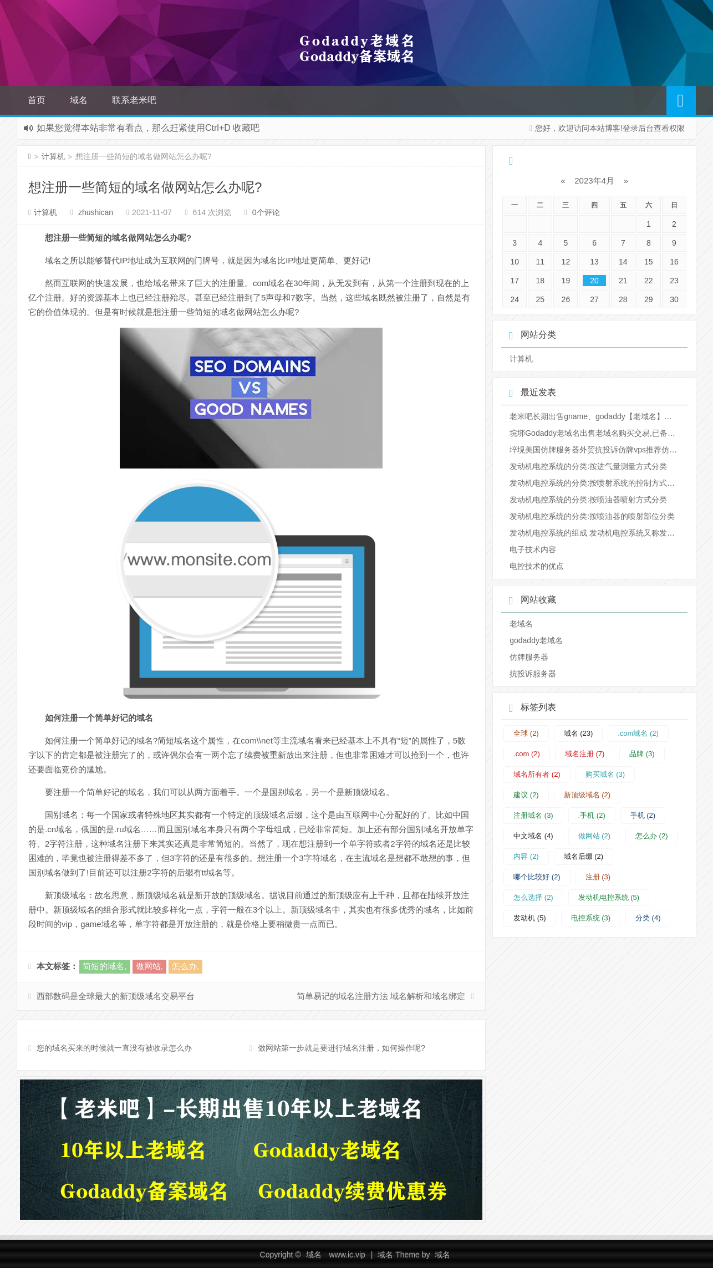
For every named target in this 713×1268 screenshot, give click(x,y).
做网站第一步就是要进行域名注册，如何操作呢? (341, 1047)
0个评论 (266, 212)
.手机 (591, 815)
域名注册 (585, 754)
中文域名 (533, 836)
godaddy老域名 (536, 640)
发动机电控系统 (609, 897)
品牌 (642, 754)
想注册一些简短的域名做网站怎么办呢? (145, 187)
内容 (526, 856)
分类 (648, 918)
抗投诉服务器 (533, 673)
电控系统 (591, 918)
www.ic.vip (347, 1254)
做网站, (149, 966)
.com (526, 754)
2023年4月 (594, 180)
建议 (526, 795)
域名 (79, 100)
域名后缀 (584, 856)
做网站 (594, 836)
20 (594, 280)
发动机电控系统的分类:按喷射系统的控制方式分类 (596, 482)
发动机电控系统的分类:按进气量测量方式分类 (588, 466)
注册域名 (533, 815)
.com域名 (638, 733)
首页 (36, 100)
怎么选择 (533, 897)
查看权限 (669, 128)
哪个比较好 (537, 877)
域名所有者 (537, 774)
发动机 (529, 918)
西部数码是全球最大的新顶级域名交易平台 (116, 996)
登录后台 (638, 128)
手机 (643, 815)
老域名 (521, 623)
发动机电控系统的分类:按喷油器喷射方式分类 (588, 499)
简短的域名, (104, 966)
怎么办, (185, 966)
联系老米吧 (134, 100)
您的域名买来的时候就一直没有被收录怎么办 (114, 1047)
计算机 (53, 156)
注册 (598, 877)
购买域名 (605, 774)
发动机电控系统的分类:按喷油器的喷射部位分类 (592, 516)
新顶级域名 (587, 795)
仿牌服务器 (529, 657)
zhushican (95, 212)
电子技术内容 (533, 549)
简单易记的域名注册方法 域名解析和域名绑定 (381, 996)
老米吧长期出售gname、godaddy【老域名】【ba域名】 (607, 416)
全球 (526, 733)
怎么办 (651, 836)
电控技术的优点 (537, 566)
